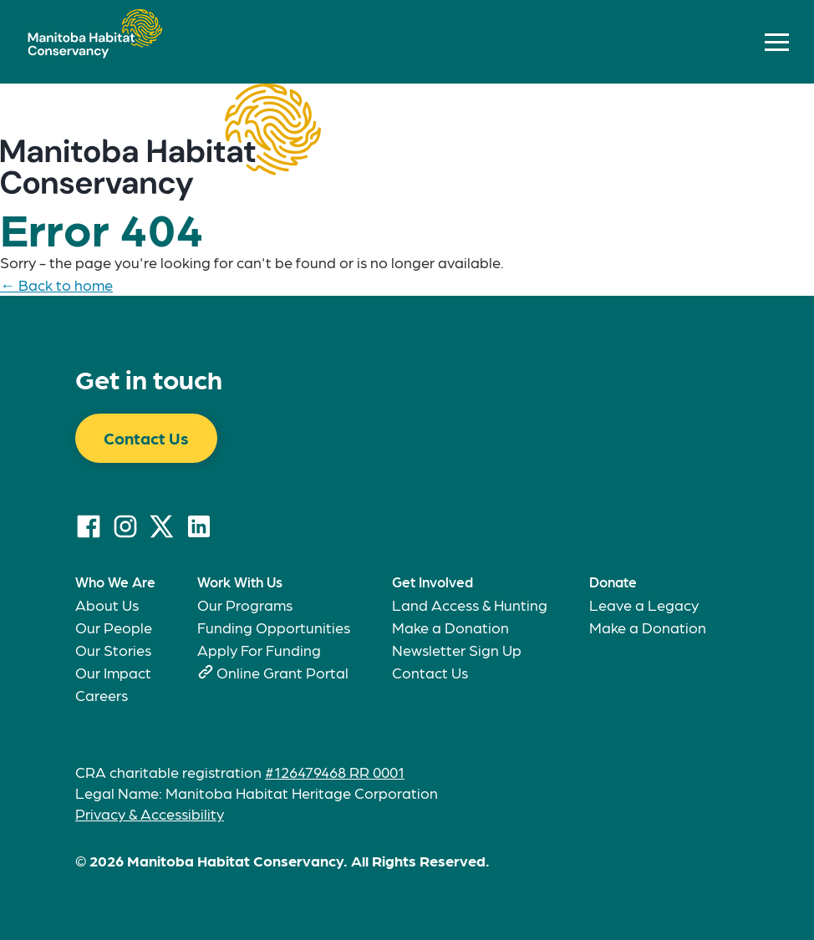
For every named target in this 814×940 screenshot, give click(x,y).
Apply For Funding (259, 649)
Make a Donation (450, 627)
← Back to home (56, 284)
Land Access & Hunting (469, 604)
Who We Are (115, 581)
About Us (107, 604)
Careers (101, 694)
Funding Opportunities (273, 627)
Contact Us (146, 438)
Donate (613, 581)
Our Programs (245, 604)
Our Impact (113, 672)
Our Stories (113, 649)
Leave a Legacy (644, 604)
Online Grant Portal (282, 672)
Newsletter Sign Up (456, 649)
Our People (113, 627)
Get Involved (432, 581)
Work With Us (239, 581)
